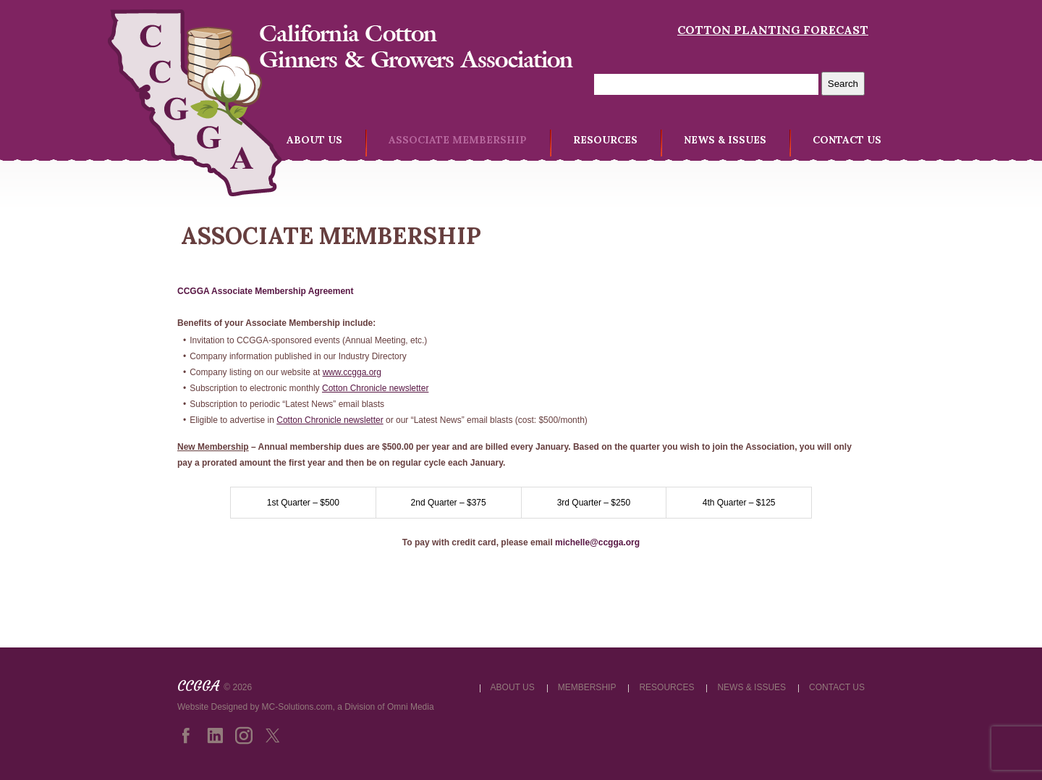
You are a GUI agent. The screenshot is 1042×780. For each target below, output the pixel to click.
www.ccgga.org (352, 372)
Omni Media (410, 707)
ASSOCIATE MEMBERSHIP (458, 139)
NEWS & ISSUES (725, 139)
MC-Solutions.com (297, 707)
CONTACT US (847, 139)
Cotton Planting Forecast (772, 29)
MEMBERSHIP (587, 687)
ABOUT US (314, 139)
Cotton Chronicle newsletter (375, 388)
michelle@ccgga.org (597, 542)
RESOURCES (605, 139)
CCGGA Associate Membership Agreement (265, 291)
